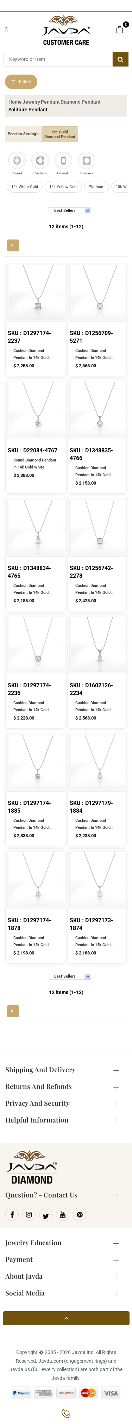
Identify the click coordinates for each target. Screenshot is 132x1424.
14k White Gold (24, 187)
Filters (21, 81)
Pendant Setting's (23, 134)
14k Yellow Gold (63, 187)
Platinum (97, 187)
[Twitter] (45, 1214)
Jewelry (31, 102)
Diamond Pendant (81, 102)
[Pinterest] (79, 1214)
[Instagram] (29, 1214)
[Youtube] (62, 1214)
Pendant (50, 102)
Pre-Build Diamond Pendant (59, 134)
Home (15, 102)
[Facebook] (12, 1214)
